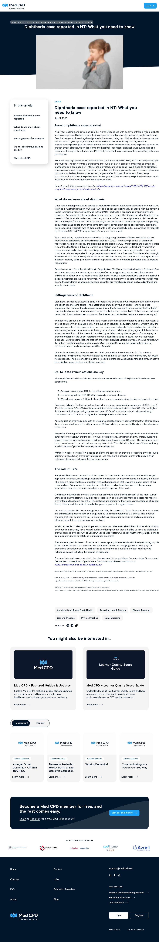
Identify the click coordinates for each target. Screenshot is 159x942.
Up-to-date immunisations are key (28, 148)
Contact (58, 869)
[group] (27, 757)
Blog (56, 899)
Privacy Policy (114, 929)
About (13, 899)
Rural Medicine (112, 618)
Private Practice (89, 618)
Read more (20, 704)
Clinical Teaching (141, 610)
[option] (17, 848)
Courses (14, 879)
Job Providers (116, 902)
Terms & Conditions (136, 929)
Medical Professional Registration (126, 892)
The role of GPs (22, 158)
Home (13, 869)
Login (23, 818)
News (58, 101)
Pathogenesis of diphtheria (29, 138)
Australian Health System (113, 610)
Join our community (122, 812)
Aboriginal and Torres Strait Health (75, 610)
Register (35, 818)
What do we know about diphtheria (27, 129)
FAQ (12, 889)
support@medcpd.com (121, 868)
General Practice (66, 618)
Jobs (56, 879)
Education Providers (64, 889)
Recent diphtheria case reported (27, 117)
